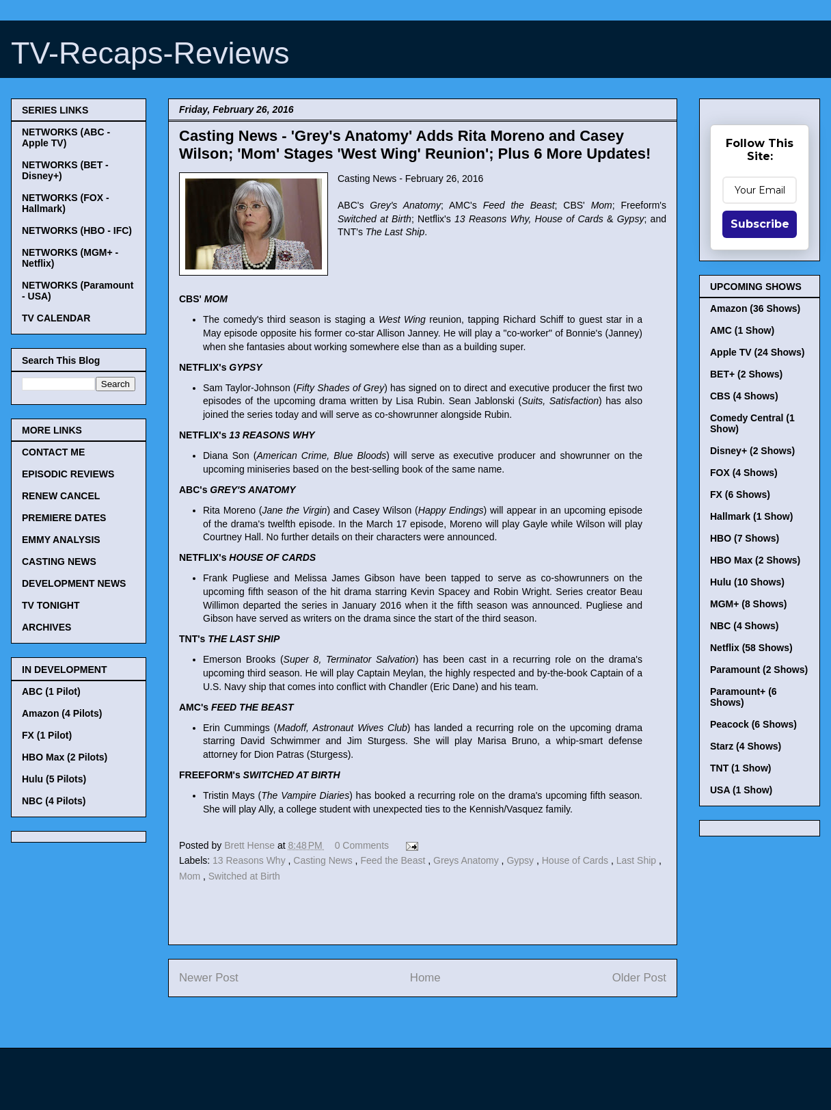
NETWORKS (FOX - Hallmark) (65, 203)
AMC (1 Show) (742, 330)
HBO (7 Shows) (744, 538)
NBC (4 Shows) (744, 625)
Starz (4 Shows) (745, 746)
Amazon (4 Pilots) (62, 713)
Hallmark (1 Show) (751, 516)
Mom (191, 876)
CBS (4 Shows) (744, 396)
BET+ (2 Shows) (746, 374)
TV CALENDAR (56, 318)
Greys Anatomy (467, 860)
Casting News (324, 860)
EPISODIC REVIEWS (68, 473)
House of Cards (576, 860)
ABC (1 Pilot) (51, 691)
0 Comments (362, 845)
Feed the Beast (394, 860)
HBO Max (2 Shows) (755, 560)
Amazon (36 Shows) (755, 308)
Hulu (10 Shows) (747, 582)
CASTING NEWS (59, 561)
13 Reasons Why (250, 860)
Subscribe (760, 223)
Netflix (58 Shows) (751, 647)
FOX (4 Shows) (744, 472)
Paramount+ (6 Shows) (743, 697)
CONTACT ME (53, 452)
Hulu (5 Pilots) (54, 779)
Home (425, 977)
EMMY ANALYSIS (61, 539)
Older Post (639, 977)
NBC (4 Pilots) (53, 800)
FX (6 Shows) (740, 494)
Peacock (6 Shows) (753, 724)
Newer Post (209, 977)
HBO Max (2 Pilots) (64, 757)
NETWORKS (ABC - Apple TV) (66, 137)
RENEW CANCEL (61, 495)
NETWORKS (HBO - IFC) (77, 230)
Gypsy (521, 860)
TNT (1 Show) (740, 768)
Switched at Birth (244, 876)
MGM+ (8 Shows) (748, 603)
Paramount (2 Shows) (759, 669)
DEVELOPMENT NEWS (74, 583)
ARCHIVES (46, 627)
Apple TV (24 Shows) (757, 352)
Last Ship (637, 860)
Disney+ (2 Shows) (752, 450)
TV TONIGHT (51, 605)
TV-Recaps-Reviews (150, 53)
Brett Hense (250, 845)
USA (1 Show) (741, 789)
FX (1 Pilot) (47, 735)
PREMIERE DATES (64, 517)
